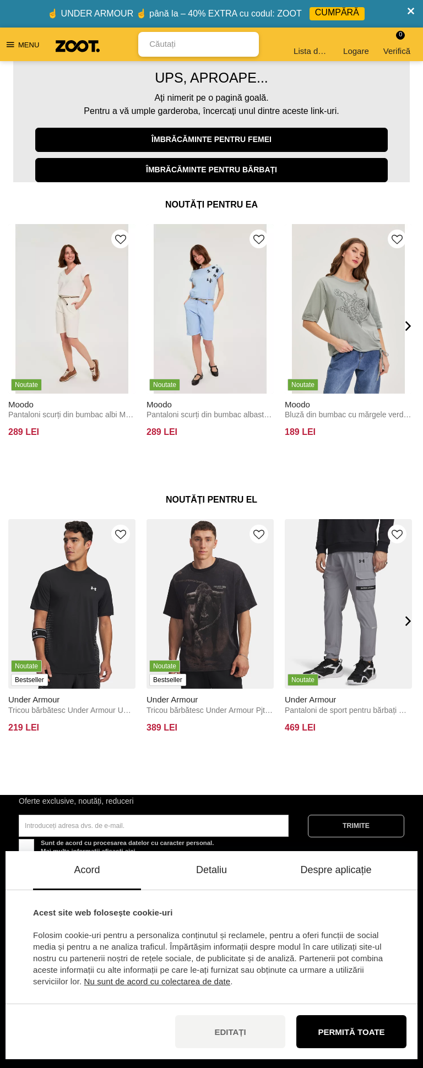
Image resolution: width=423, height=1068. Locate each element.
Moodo (21, 404)
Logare (356, 44)
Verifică (396, 43)
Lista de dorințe (312, 44)
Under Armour (33, 699)
